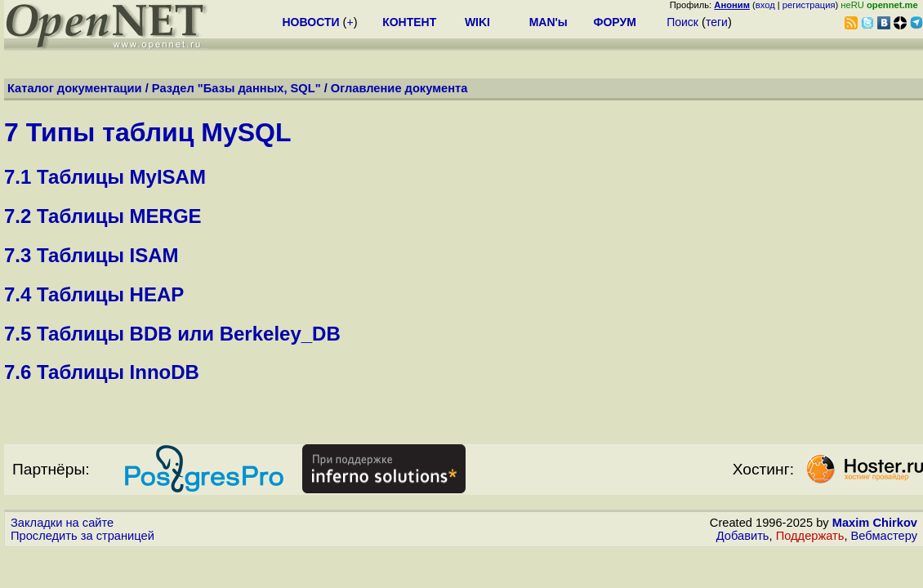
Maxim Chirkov (874, 522)
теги (717, 22)
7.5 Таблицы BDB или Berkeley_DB (172, 334)
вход (765, 5)
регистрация (809, 5)
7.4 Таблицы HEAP (94, 294)
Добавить (742, 535)
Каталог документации (74, 88)
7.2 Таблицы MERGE (103, 216)
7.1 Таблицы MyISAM (105, 177)
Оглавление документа (399, 88)
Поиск (682, 22)
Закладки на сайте (62, 522)
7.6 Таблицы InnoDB (101, 372)
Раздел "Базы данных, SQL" (236, 88)
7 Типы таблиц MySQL (147, 132)
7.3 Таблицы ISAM (91, 255)
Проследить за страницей (82, 535)
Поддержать (810, 535)
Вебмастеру (884, 535)
